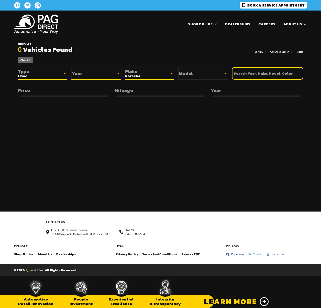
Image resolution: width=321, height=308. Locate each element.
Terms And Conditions (159, 254)
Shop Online (24, 254)
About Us (45, 254)
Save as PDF (190, 254)
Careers (266, 24)
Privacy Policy (127, 254)
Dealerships (237, 24)
